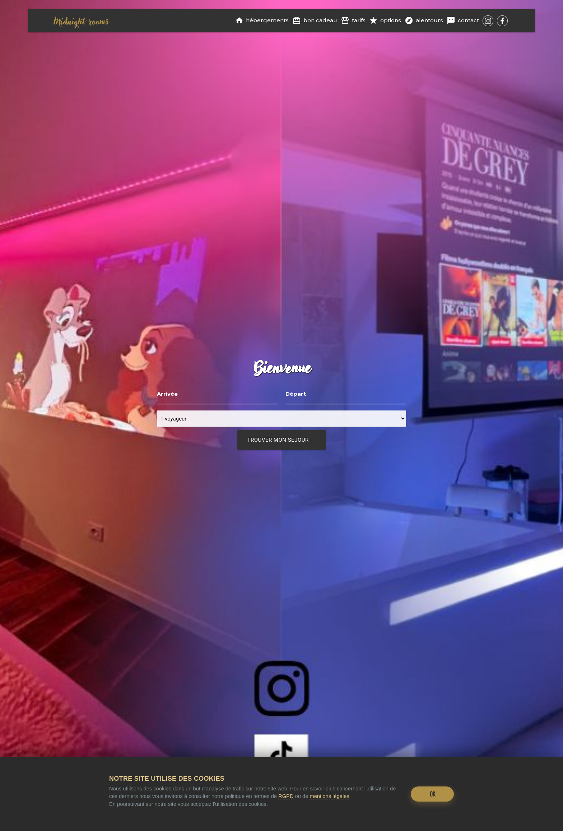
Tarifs (353, 20)
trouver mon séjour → (281, 440)
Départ (295, 393)
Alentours (424, 20)
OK (432, 794)
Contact (463, 20)
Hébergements (262, 20)
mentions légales (329, 796)
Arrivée (167, 393)
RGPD (285, 796)
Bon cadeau (314, 20)
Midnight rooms (81, 20)
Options (385, 20)
